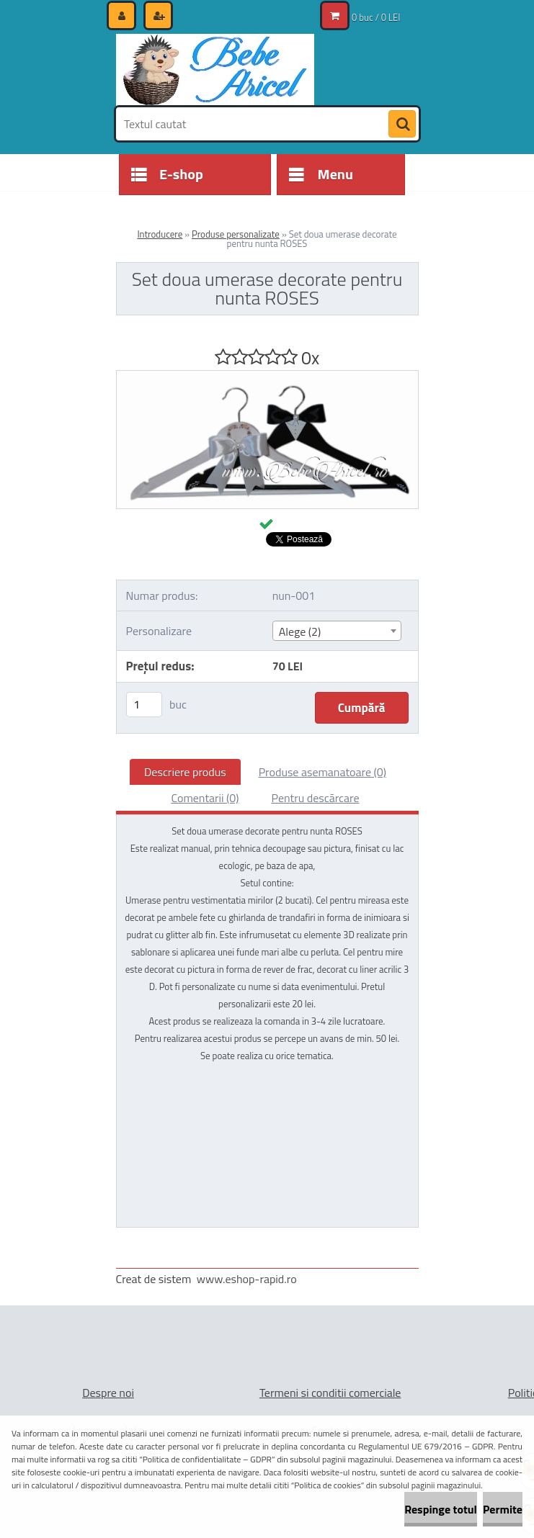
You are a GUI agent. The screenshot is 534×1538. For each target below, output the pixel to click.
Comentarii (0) (205, 797)
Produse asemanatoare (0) (322, 772)
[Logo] (215, 70)
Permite (502, 1509)
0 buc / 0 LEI (376, 17)
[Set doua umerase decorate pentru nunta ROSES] (267, 376)
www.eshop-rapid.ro (247, 1278)
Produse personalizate (236, 234)
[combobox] (336, 631)
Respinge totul (440, 1509)
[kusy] (144, 704)
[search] (402, 124)
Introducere (159, 234)
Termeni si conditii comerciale (330, 1392)
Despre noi (108, 1392)
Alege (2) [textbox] (300, 631)
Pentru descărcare (316, 797)
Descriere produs (185, 772)
